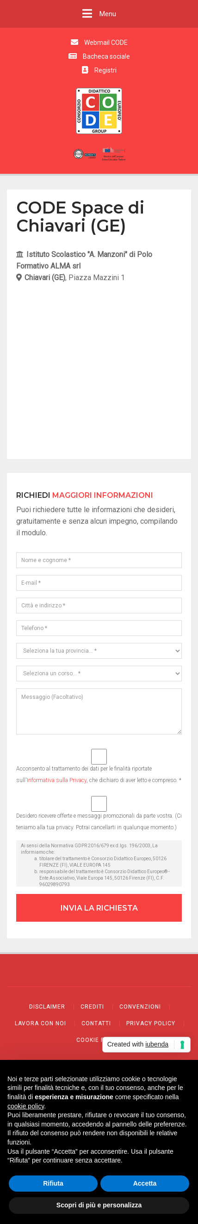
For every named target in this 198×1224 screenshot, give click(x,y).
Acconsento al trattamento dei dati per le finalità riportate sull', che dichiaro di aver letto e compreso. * (99, 766)
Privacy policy (150, 1023)
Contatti (96, 1023)
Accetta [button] (145, 1183)
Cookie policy (99, 1040)
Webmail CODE (99, 42)
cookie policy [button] (25, 1106)
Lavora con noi (40, 1023)
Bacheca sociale (99, 56)
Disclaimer (47, 1007)
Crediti (92, 1007)
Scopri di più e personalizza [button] (99, 1205)
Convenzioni (140, 1007)
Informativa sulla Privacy (57, 780)
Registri (99, 70)
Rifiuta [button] (53, 1183)
